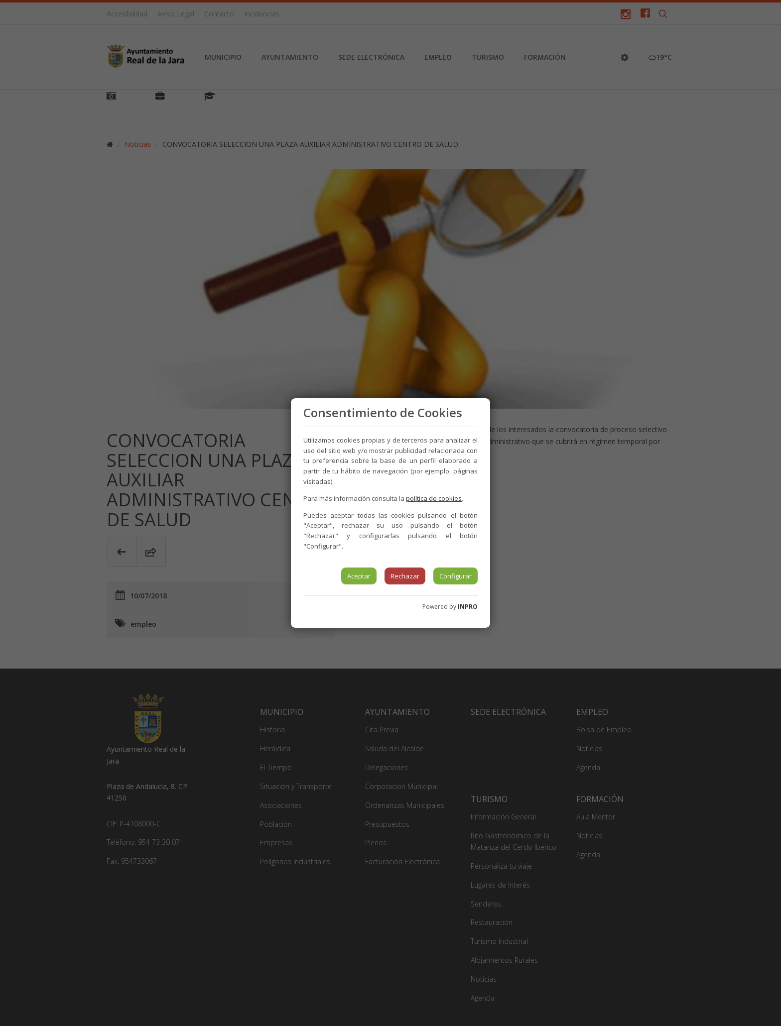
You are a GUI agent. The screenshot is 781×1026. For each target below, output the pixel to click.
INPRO (468, 606)
